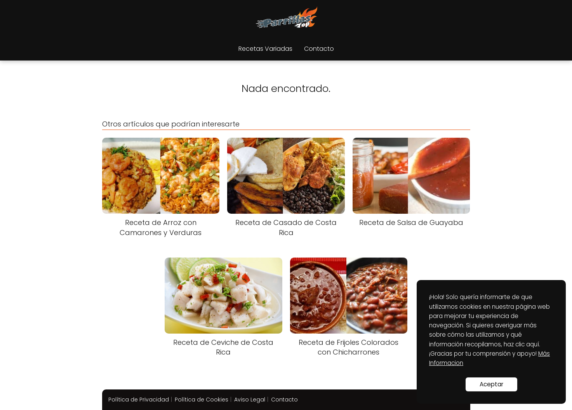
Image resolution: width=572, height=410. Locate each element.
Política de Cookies (201, 399)
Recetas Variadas (265, 48)
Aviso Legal (249, 399)
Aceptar (491, 384)
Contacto (319, 48)
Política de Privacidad (138, 399)
